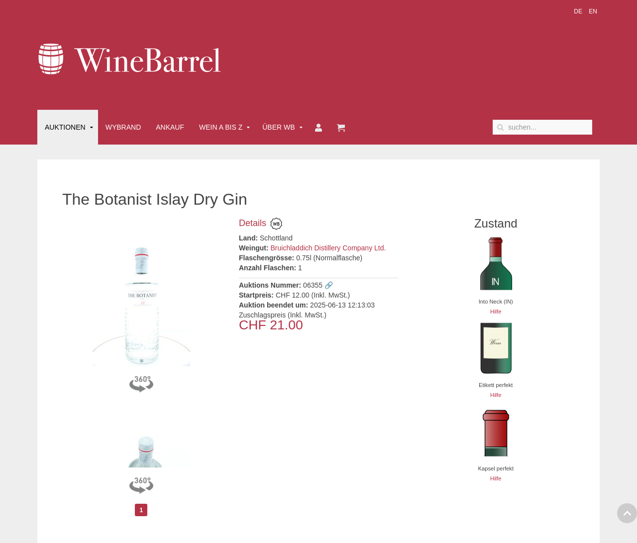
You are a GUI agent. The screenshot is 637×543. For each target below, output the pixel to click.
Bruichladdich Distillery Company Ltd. (328, 248)
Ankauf (170, 127)
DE (579, 11)
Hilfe (495, 311)
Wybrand (123, 127)
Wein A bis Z (220, 127)
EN (593, 11)
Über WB (278, 127)
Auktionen (65, 127)
